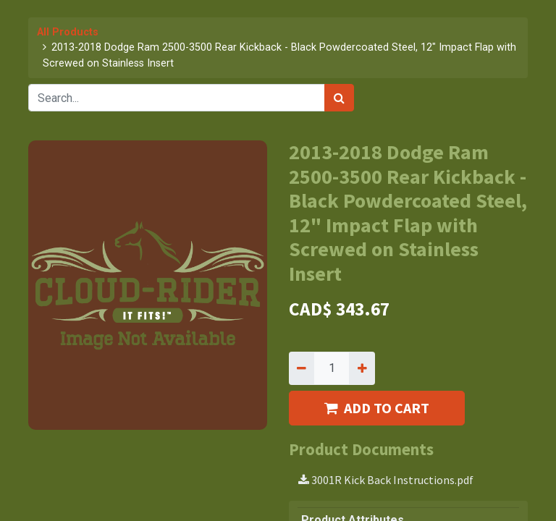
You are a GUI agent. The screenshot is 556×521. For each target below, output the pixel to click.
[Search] (339, 97)
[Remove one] (301, 368)
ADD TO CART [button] (376, 408)
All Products (67, 32)
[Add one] (361, 368)
